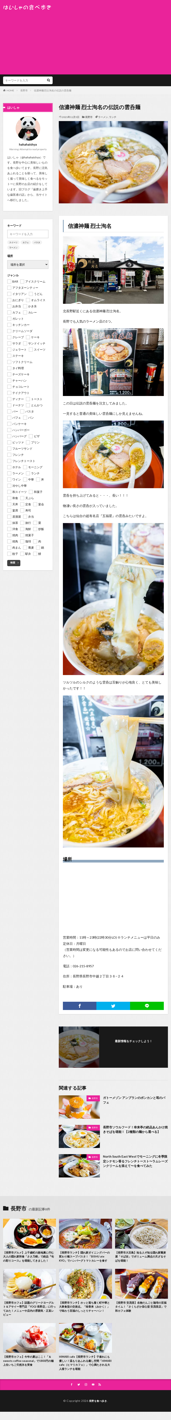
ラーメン (103, 117)
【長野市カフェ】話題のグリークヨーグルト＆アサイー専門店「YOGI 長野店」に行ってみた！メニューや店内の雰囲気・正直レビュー (29, 1314)
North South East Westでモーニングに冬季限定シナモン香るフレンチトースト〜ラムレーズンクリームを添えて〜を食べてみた (135, 1161)
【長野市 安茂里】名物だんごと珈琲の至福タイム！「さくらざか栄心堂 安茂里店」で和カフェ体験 (141, 1312)
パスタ (37, 242)
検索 (12, 562)
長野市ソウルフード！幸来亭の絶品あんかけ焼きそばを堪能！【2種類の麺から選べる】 (134, 1132)
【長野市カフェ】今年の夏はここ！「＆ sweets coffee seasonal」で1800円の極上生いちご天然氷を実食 (29, 1368)
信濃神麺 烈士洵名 (90, 226)
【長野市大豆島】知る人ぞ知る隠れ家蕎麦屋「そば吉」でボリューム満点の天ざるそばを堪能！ (141, 1257)
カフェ (26, 242)
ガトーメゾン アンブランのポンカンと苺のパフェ (134, 1100)
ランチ (112, 117)
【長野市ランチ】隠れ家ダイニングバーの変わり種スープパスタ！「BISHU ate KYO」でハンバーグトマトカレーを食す (85, 1257)
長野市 (24, 90)
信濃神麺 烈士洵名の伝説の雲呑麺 (52, 90)
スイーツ (13, 242)
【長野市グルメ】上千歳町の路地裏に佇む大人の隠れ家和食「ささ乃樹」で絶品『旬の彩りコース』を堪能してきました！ (29, 1259)
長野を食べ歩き (98, 1409)
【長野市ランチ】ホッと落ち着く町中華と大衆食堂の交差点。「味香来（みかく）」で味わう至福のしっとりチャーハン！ (85, 1314)
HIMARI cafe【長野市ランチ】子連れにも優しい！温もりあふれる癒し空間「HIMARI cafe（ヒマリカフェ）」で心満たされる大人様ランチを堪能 (84, 1370)
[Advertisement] (85, 41)
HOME (10, 90)
